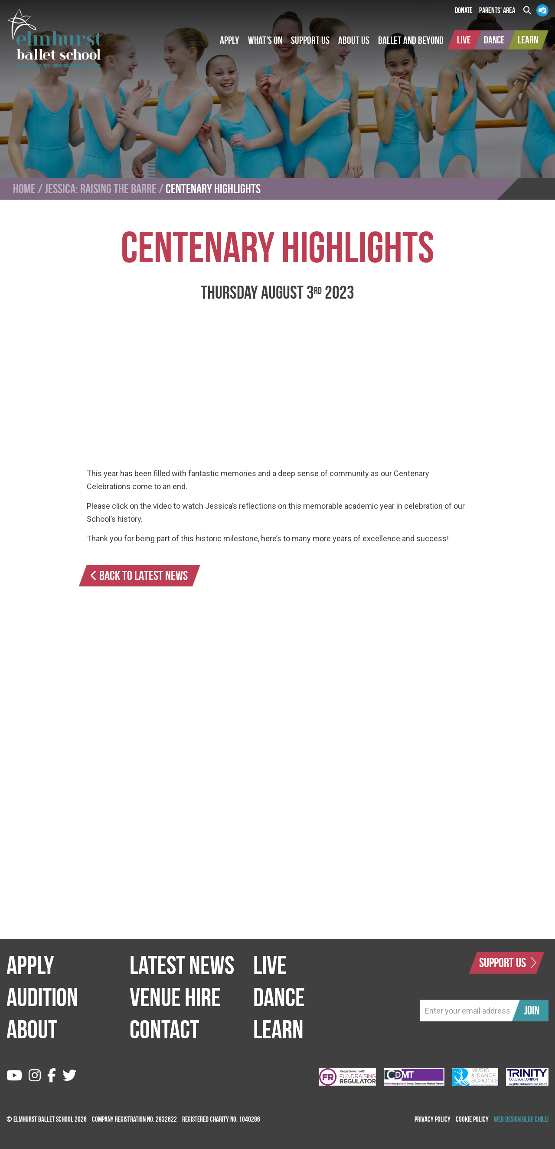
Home (24, 188)
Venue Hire (175, 997)
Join (531, 1010)
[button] (229, 40)
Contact (164, 1029)
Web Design (507, 1119)
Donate (464, 10)
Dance (279, 997)
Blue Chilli (535, 1119)
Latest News (182, 965)
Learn (278, 1029)
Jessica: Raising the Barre (101, 188)
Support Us (507, 962)
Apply (30, 965)
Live (270, 965)
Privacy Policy (433, 1119)
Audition (42, 997)
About (32, 1029)
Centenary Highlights (213, 188)
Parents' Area (497, 10)
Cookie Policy (472, 1119)
